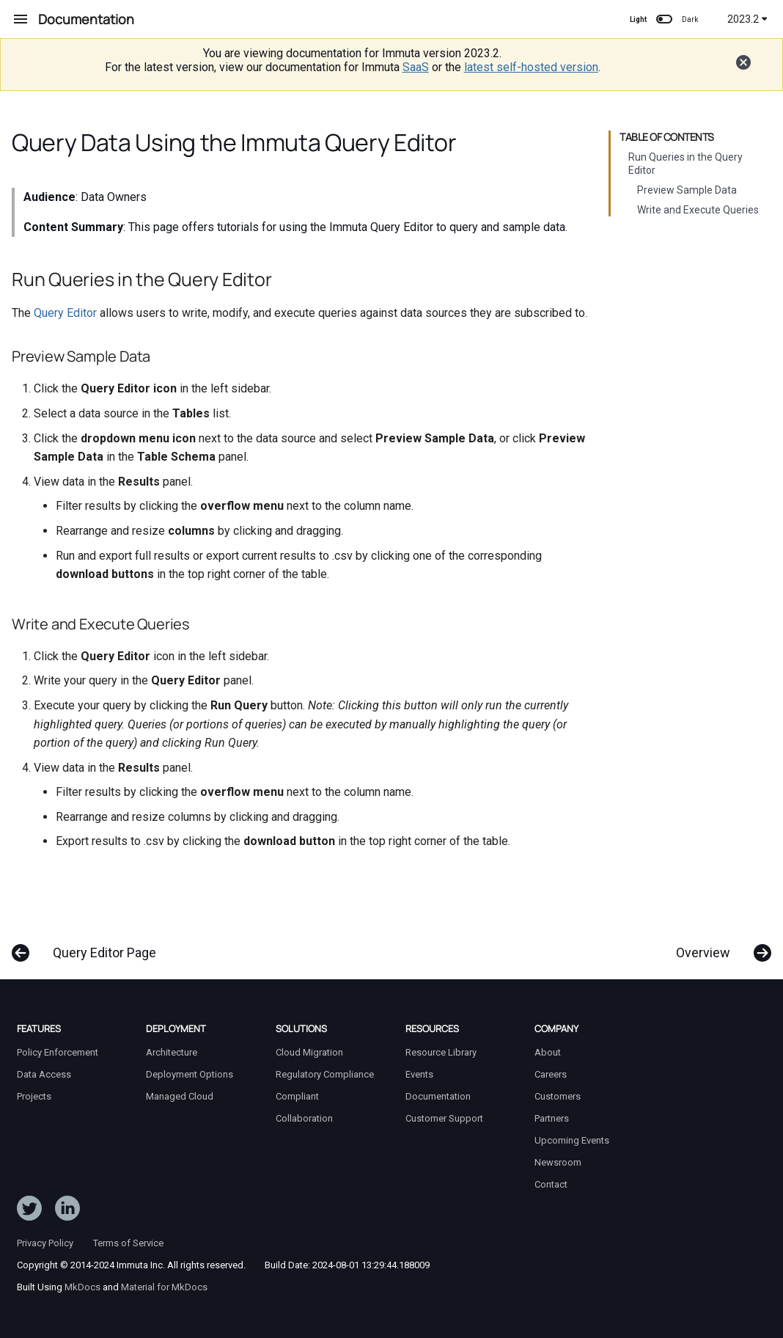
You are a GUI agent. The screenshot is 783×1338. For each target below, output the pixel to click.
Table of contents (667, 137)
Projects (34, 1096)
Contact (550, 1184)
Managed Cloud (179, 1096)
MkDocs (82, 1287)
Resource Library (441, 1052)
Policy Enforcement (57, 1052)
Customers (557, 1096)
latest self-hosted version (531, 67)
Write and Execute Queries (698, 210)
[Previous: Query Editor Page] (89, 945)
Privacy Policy (45, 1243)
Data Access (44, 1074)
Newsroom (557, 1162)
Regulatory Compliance (325, 1074)
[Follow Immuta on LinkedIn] (67, 1211)
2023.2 (747, 19)
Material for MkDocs (164, 1287)
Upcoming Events (571, 1140)
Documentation (438, 1096)
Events (419, 1074)
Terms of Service (128, 1243)
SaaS (415, 67)
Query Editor (65, 313)
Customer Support (444, 1118)
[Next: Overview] (718, 945)
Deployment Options (189, 1074)
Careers (550, 1074)
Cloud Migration (309, 1052)
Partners (551, 1118)
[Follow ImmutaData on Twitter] (29, 1211)
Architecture (171, 1052)
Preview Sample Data (687, 190)
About (547, 1052)
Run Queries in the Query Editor (685, 163)
